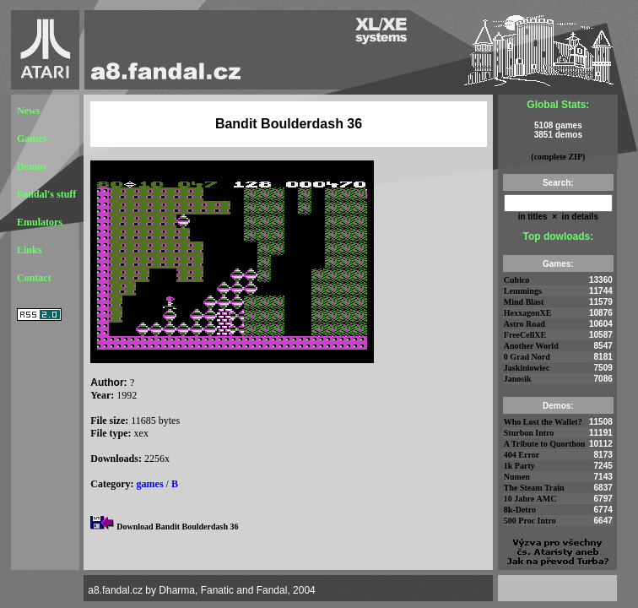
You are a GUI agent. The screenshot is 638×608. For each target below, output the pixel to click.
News (28, 111)
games (150, 484)
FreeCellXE (525, 334)
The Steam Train (534, 487)
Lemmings (523, 291)
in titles (533, 216)
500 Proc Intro (530, 520)
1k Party (519, 465)
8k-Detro (520, 509)
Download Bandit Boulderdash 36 (177, 526)
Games (31, 138)
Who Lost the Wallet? (543, 421)
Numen (517, 476)
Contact (34, 278)
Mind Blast (524, 302)
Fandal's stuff (46, 194)
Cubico (517, 280)
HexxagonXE (528, 313)
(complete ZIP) (558, 156)
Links (29, 250)
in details (579, 216)
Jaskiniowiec (526, 367)
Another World (531, 345)
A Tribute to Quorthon (545, 443)
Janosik (518, 378)
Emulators (39, 222)
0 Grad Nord (527, 356)
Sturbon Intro (529, 432)
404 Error (521, 454)
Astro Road (524, 323)
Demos (31, 166)
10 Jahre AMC (530, 498)
